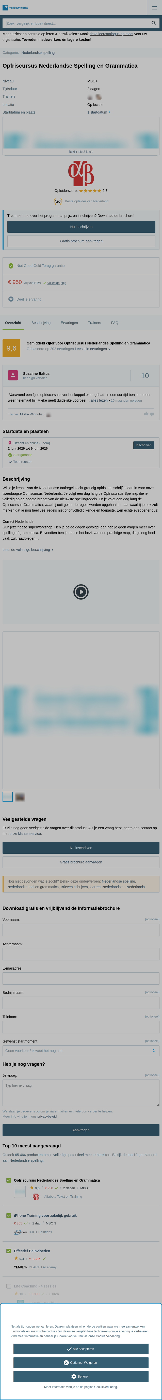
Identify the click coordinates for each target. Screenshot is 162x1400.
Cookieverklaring (105, 1387)
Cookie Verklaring (108, 1336)
